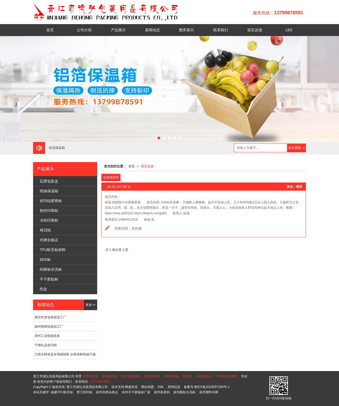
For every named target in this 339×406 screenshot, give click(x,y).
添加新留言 (111, 177)
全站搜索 (294, 148)
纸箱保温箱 (49, 191)
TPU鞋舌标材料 (53, 250)
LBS (288, 30)
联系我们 (220, 30)
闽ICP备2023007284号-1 (211, 387)
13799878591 (100, 381)
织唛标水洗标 (51, 269)
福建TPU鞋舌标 (62, 392)
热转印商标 (49, 210)
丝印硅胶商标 (51, 201)
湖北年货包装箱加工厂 (50, 317)
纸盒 (43, 289)
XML (161, 387)
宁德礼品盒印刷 (45, 345)
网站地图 (147, 387)
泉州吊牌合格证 (107, 392)
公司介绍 (84, 30)
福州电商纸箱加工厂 (48, 326)
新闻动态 (152, 30)
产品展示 (118, 30)
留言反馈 (254, 30)
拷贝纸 (45, 230)
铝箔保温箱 (57, 148)
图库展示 (186, 30)
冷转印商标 (49, 220)
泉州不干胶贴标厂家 (136, 392)
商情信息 (174, 387)
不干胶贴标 (49, 279)
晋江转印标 (84, 392)
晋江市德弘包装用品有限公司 (87, 387)
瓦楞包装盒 (49, 181)
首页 (50, 30)
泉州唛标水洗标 (184, 392)
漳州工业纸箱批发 (47, 336)
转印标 (45, 259)
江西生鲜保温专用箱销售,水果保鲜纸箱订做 (65, 354)
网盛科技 (131, 387)
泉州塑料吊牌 (208, 392)
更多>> (91, 305)
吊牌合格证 (49, 240)
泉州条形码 (162, 392)
